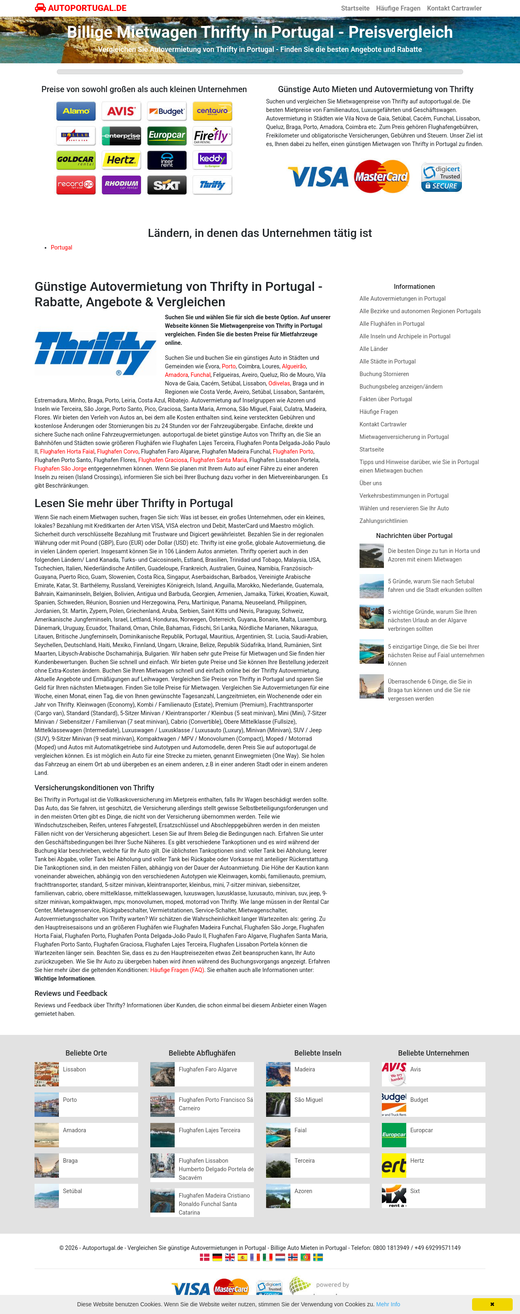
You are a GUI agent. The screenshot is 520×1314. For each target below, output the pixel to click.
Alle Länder (374, 349)
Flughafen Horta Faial (67, 451)
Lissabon (74, 1069)
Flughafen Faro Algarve (208, 1069)
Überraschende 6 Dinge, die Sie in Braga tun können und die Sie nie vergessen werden (430, 690)
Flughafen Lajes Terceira (209, 1130)
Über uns (371, 483)
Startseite (355, 8)
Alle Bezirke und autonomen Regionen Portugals (420, 311)
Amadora (176, 375)
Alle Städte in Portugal (388, 361)
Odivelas (279, 383)
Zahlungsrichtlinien (384, 521)
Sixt (415, 1191)
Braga (70, 1160)
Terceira (305, 1160)
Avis (415, 1069)
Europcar (421, 1130)
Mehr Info (388, 1304)
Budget (419, 1100)
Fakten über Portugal (386, 399)
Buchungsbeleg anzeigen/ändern (401, 386)
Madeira (305, 1069)
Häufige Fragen (398, 8)
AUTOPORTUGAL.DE (80, 8)
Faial (301, 1130)
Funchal (200, 375)
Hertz (417, 1160)
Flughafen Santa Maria (218, 460)
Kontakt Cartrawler (454, 8)
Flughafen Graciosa (162, 460)
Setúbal (72, 1191)
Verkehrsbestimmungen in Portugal (404, 495)
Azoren (303, 1191)
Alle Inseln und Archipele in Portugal (405, 336)
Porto (229, 366)
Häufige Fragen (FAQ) (177, 970)
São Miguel (309, 1100)
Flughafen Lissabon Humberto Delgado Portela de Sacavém (216, 1169)
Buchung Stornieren (384, 374)
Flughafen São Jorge (61, 468)
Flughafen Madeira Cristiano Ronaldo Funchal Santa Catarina (214, 1204)
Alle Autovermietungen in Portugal (403, 298)
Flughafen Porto (293, 451)
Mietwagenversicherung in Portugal (404, 437)
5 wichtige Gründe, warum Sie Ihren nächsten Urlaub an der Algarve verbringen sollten (432, 620)
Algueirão (294, 366)
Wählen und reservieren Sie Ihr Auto (404, 508)
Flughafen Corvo (118, 451)
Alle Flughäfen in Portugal (392, 323)
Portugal (61, 247)
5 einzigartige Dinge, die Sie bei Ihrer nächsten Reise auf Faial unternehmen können (436, 655)
